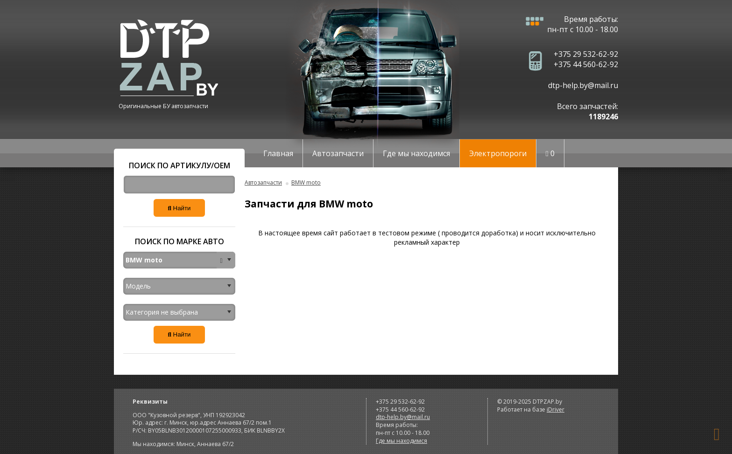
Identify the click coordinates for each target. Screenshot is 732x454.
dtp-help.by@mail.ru (583, 85)
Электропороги (498, 153)
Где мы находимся (416, 153)
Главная (278, 153)
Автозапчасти (338, 153)
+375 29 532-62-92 (586, 54)
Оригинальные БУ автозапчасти (163, 106)
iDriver (555, 409)
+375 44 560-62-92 (586, 64)
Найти (179, 208)
